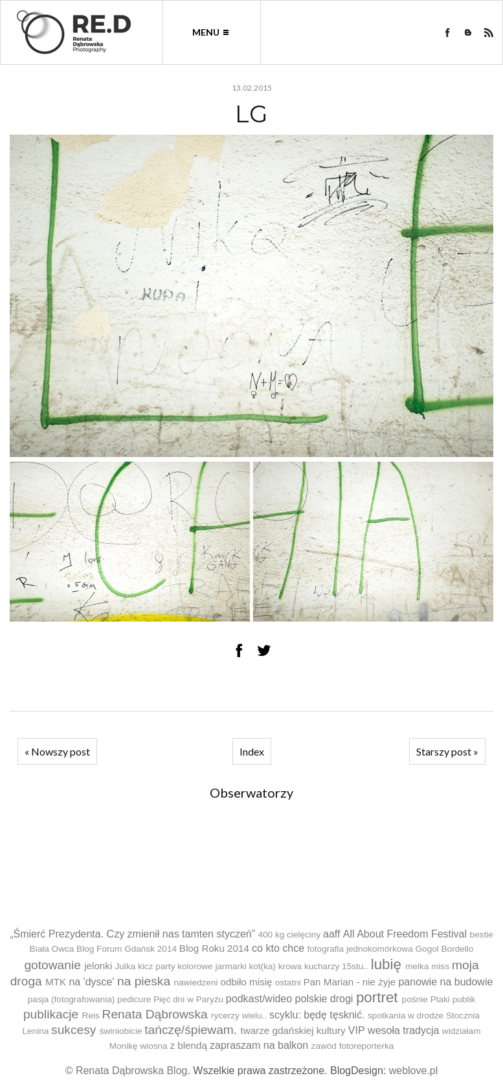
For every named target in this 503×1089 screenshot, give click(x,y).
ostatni (288, 982)
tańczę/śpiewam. (190, 1030)
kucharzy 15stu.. (336, 966)
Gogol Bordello (445, 949)
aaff (331, 933)
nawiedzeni (195, 982)
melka (417, 966)
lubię (386, 964)
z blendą (188, 1045)
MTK (55, 981)
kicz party (156, 966)
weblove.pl (413, 1070)
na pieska (143, 981)
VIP (356, 1030)
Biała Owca (52, 949)
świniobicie (121, 1031)
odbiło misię (246, 981)
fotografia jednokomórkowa (360, 949)
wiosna (153, 1046)
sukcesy (73, 1030)
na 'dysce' (91, 981)
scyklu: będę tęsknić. (317, 1014)
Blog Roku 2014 (214, 948)
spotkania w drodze (405, 1015)
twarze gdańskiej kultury (293, 1030)
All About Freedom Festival (405, 933)
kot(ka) (262, 966)
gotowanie (52, 965)
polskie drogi (324, 998)
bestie (481, 934)
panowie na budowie (445, 981)
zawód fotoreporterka (352, 1046)
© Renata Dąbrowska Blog (126, 1070)
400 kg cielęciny (289, 934)
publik (464, 999)
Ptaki (440, 999)
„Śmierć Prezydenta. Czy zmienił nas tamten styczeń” (132, 933)
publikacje (50, 1014)
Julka (125, 966)
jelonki (98, 965)
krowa (290, 966)
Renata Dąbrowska (155, 1014)
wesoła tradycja (403, 1030)
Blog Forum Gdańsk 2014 (126, 949)
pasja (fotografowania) (71, 999)
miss (440, 966)
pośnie (415, 999)
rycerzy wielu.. (239, 1015)
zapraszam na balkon (259, 1045)
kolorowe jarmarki (212, 966)
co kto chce (278, 948)
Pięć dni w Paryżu (188, 999)
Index (252, 751)
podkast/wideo (259, 998)
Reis (91, 1015)
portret (377, 997)
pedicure (134, 999)
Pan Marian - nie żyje (350, 981)
